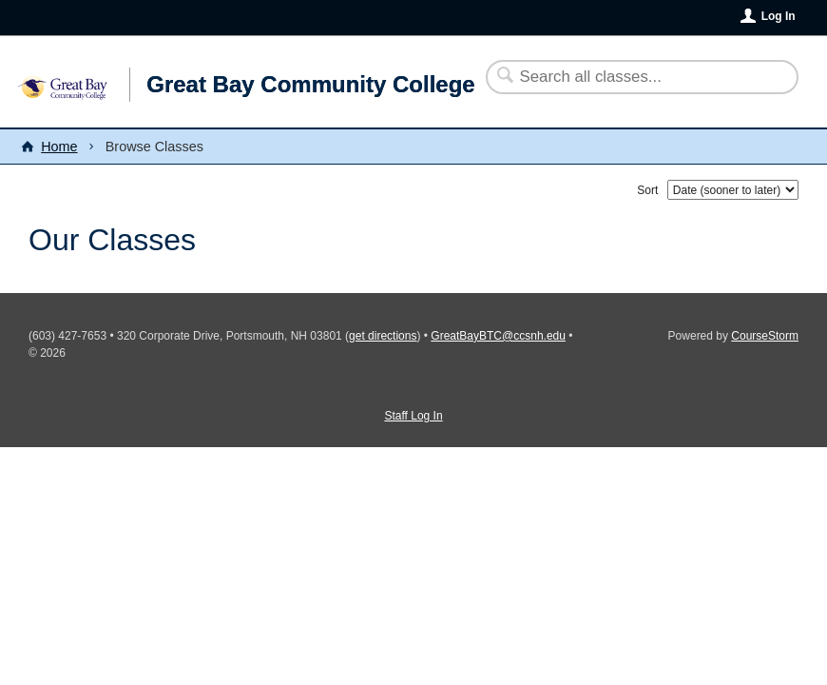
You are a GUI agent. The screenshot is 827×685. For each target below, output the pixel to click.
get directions (382, 335)
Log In (778, 16)
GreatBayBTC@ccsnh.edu (498, 335)
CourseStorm (764, 335)
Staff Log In (413, 415)
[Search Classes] (631, 77)
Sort (647, 190)
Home (59, 146)
